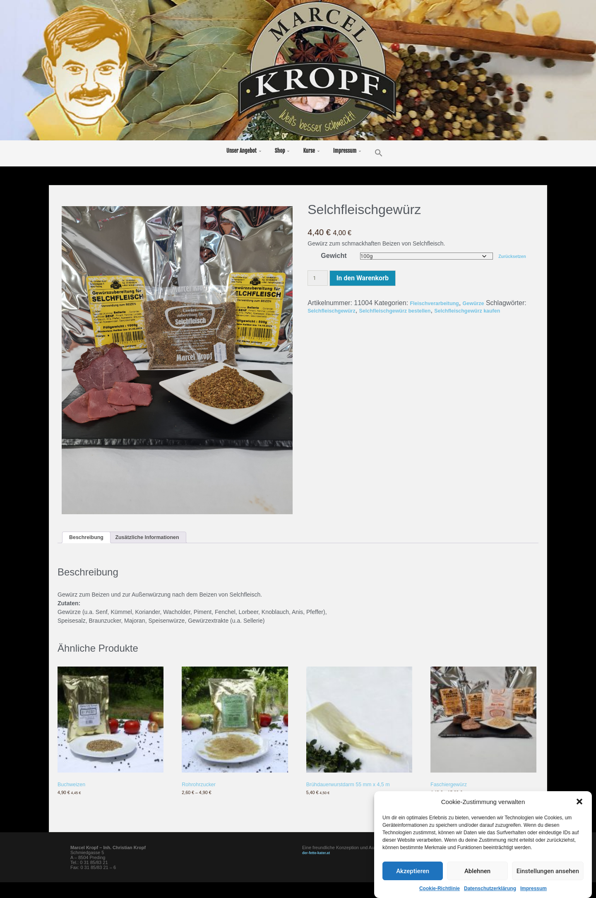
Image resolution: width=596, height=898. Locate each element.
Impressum (533, 889)
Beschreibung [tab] (91, 538)
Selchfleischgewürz (381, 310)
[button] (579, 802)
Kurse (309, 150)
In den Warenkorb (362, 278)
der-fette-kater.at (320, 868)
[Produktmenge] (317, 278)
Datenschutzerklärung (490, 889)
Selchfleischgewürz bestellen (461, 310)
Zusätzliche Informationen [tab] (166, 538)
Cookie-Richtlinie (439, 889)
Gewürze (490, 303)
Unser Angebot (241, 150)
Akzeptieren (412, 871)
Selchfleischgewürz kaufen (350, 318)
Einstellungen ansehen (548, 871)
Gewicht (332, 255)
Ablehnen (477, 871)
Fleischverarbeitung (441, 303)
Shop (280, 150)
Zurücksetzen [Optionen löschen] (515, 256)
